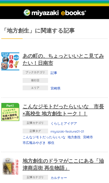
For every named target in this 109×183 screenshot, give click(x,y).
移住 (51, 143)
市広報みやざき (34, 143)
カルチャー (59, 178)
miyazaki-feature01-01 (67, 131)
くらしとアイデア (64, 123)
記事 (54, 73)
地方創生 (74, 137)
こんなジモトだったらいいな (44, 137)
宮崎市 (88, 137)
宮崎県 (55, 88)
